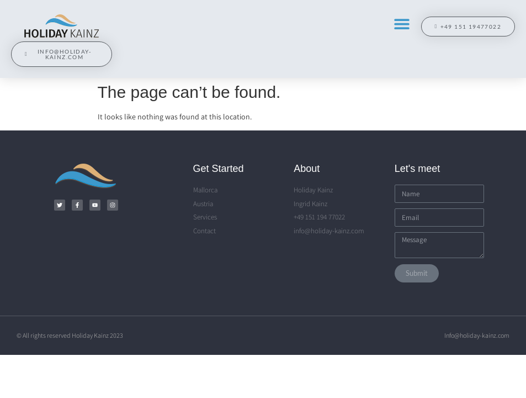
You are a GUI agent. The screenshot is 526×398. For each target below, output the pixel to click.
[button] (401, 23)
